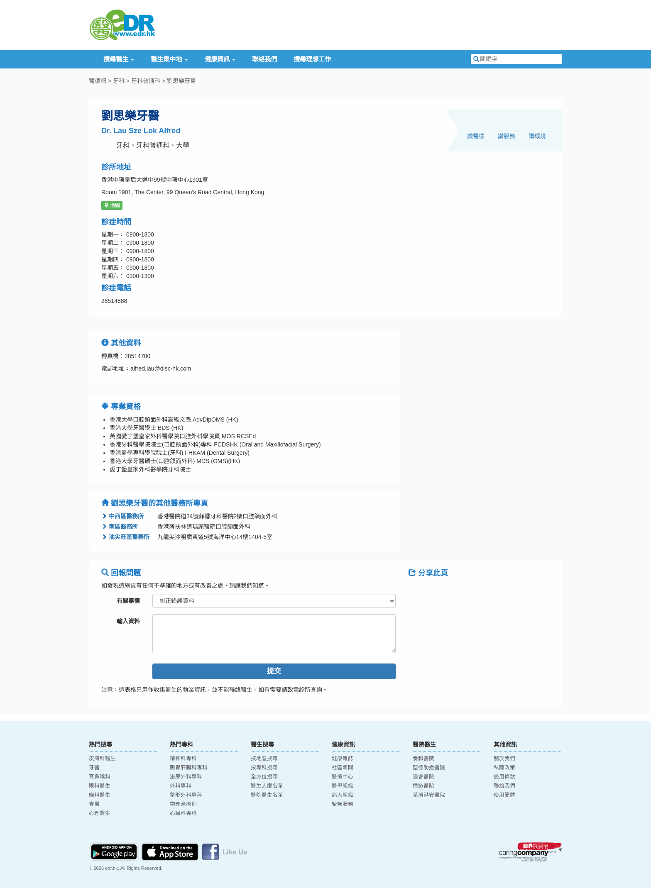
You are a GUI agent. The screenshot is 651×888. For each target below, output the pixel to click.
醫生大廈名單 (267, 786)
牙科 (119, 81)
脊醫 (94, 804)
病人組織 (342, 795)
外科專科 (180, 786)
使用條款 (504, 777)
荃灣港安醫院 (429, 795)
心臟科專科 (183, 813)
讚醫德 (476, 136)
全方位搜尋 (264, 777)
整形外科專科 (186, 795)
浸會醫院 (423, 777)
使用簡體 (504, 795)
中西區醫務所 (122, 516)
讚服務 (506, 136)
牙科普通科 (145, 81)
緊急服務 (342, 804)
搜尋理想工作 (312, 59)
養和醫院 (423, 758)
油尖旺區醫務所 (125, 537)
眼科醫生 (99, 786)
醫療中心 (342, 777)
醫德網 (97, 81)
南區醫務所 (119, 526)
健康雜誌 (342, 758)
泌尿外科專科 (186, 777)
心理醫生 (99, 813)
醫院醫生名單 (267, 795)
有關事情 (128, 601)
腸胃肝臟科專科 (189, 768)
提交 (274, 671)
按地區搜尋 (264, 758)
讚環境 (537, 136)
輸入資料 (128, 621)
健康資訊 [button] (220, 59)
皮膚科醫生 (102, 758)
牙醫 (94, 768)
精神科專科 (183, 758)
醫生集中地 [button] (169, 59)
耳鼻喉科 (99, 777)
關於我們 (504, 758)
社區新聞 (342, 768)
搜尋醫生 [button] (118, 59)
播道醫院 (423, 786)
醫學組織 (342, 786)
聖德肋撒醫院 (429, 768)
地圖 (112, 205)
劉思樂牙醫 (181, 81)
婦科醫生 (99, 795)
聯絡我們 (264, 59)
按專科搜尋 (264, 768)
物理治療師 (183, 804)
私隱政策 (504, 768)
